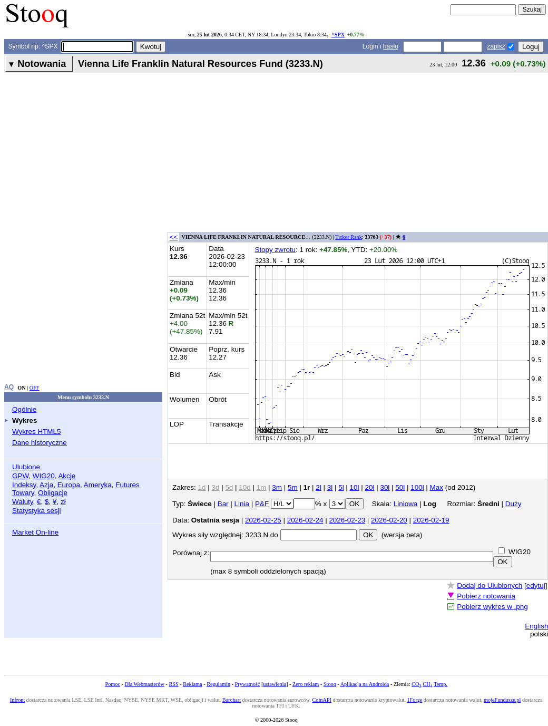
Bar (223, 504)
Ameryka (98, 485)
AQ (9, 387)
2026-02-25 (263, 520)
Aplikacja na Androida (364, 684)
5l (341, 487)
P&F (262, 504)
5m (293, 487)
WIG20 (44, 476)
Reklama (192, 684)
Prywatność (247, 684)
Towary (23, 493)
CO (416, 684)
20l (370, 487)
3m (277, 487)
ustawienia (274, 684)
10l (354, 487)
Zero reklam (305, 684)
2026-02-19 (431, 520)
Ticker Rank (348, 237)
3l (329, 487)
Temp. (440, 684)
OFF (35, 388)
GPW (20, 476)
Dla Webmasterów (144, 684)
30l (384, 487)
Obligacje (52, 493)
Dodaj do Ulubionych (489, 585)
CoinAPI (321, 700)
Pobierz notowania (486, 596)
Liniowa (406, 504)
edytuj (535, 585)
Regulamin (218, 684)
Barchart (231, 700)
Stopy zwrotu (275, 250)
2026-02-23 (347, 520)
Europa (68, 485)
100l (417, 487)
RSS (173, 684)
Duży (513, 504)
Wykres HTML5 (36, 431)
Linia (241, 504)
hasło (390, 46)
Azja (46, 485)
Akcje (66, 476)
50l (400, 487)
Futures (127, 485)
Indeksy (24, 485)
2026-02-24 (305, 520)
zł (63, 502)
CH (427, 684)
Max (436, 487)
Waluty (22, 502)
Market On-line (35, 532)
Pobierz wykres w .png (492, 607)
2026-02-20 (389, 520)
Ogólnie (24, 409)
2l (318, 487)
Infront (17, 700)
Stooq (330, 684)
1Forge (414, 700)
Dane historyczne (39, 443)
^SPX (338, 34)
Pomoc (112, 684)
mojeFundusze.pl (502, 700)
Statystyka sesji (36, 511)
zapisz (496, 46)
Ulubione (26, 467)
